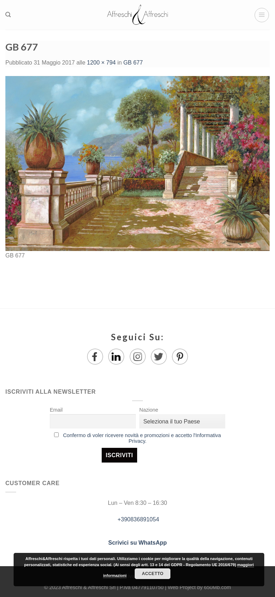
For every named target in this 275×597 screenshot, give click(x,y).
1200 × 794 (101, 63)
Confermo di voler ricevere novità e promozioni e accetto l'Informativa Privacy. (142, 438)
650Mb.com (217, 587)
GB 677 (133, 63)
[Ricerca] (8, 15)
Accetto (152, 573)
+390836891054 (137, 519)
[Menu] (262, 15)
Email (56, 410)
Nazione (148, 410)
